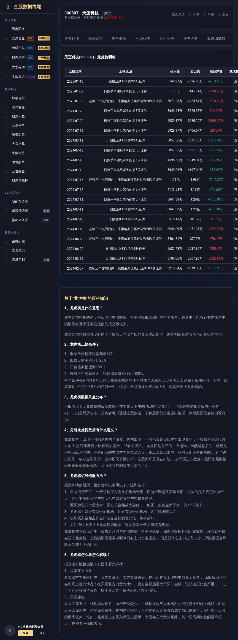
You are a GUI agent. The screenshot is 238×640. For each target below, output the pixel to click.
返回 (223, 14)
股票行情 (71, 38)
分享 (193, 14)
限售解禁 (15, 162)
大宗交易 (15, 144)
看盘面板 (15, 29)
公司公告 (167, 38)
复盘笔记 (15, 250)
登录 (25, 633)
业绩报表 (143, 38)
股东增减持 (16, 180)
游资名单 (15, 135)
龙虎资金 (27, 38)
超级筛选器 (27, 211)
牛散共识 (27, 77)
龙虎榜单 (15, 125)
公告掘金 (15, 171)
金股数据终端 (23, 7)
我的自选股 (16, 201)
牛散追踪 (15, 153)
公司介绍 (95, 38)
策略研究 (15, 241)
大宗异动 (27, 67)
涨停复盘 (15, 107)
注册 (42, 633)
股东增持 (27, 57)
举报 (208, 14)
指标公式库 (27, 220)
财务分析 (119, 38)
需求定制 (27, 260)
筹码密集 (27, 48)
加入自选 (176, 14)
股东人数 (15, 116)
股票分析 (15, 98)
